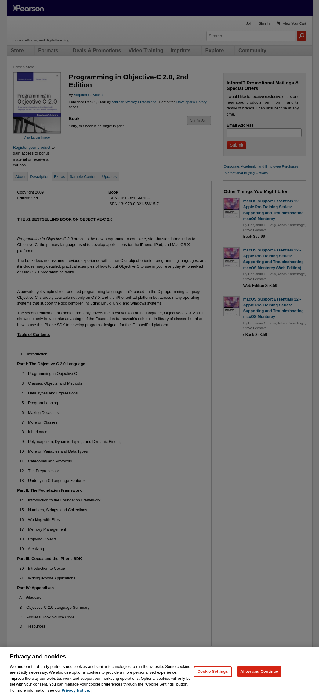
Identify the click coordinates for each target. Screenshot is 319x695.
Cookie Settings (213, 681)
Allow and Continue (259, 681)
